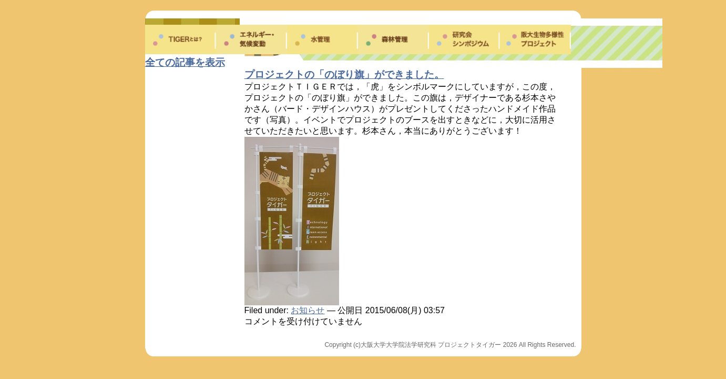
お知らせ (307, 310)
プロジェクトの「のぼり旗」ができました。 (344, 74)
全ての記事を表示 (185, 62)
